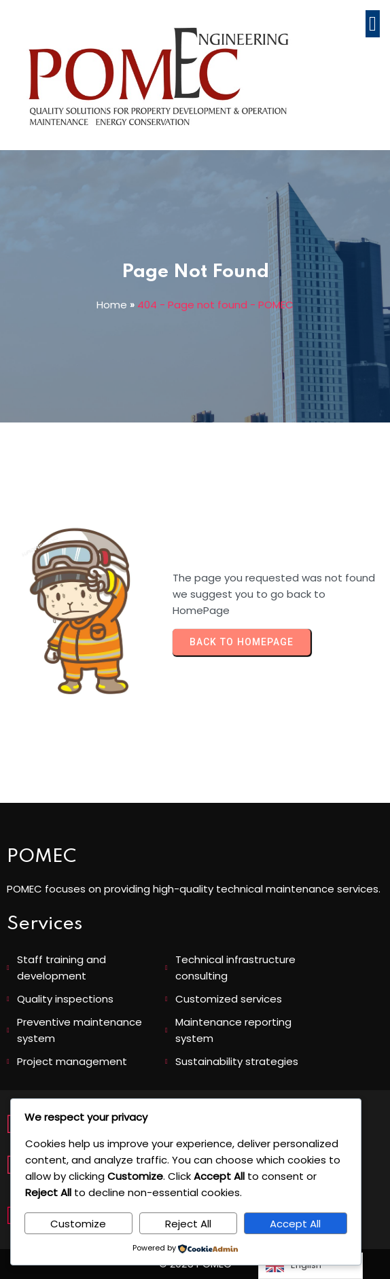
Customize (78, 1224)
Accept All (295, 1224)
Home (111, 305)
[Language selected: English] (310, 1266)
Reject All (188, 1224)
